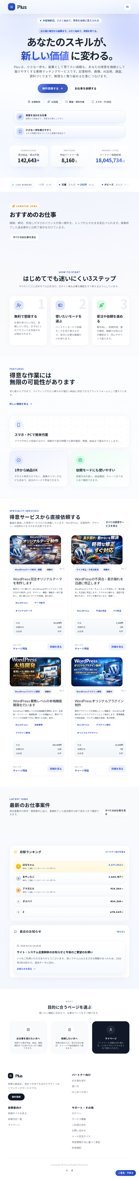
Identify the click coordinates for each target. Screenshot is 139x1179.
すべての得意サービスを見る (115, 524)
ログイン (76, 1113)
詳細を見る (56, 646)
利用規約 (76, 1147)
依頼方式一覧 (15, 1119)
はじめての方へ (80, 1092)
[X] (67, 1170)
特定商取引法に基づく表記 (86, 1142)
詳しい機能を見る (21, 404)
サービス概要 (79, 1119)
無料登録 (16, 1096)
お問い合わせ (79, 1130)
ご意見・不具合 (125, 1173)
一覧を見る (120, 931)
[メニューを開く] (127, 6)
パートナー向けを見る (115, 852)
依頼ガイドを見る (17, 1113)
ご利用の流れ (79, 1125)
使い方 (75, 1086)
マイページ (14, 1125)
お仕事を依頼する (85, 88)
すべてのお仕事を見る (24, 237)
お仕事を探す (79, 1080)
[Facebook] (72, 1170)
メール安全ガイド (81, 1136)
